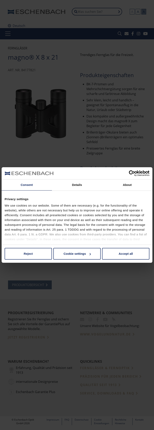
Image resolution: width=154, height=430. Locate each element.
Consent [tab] (27, 184)
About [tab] (127, 184)
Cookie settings (77, 253)
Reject (28, 253)
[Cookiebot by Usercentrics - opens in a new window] (131, 173)
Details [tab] (77, 184)
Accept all (126, 253)
